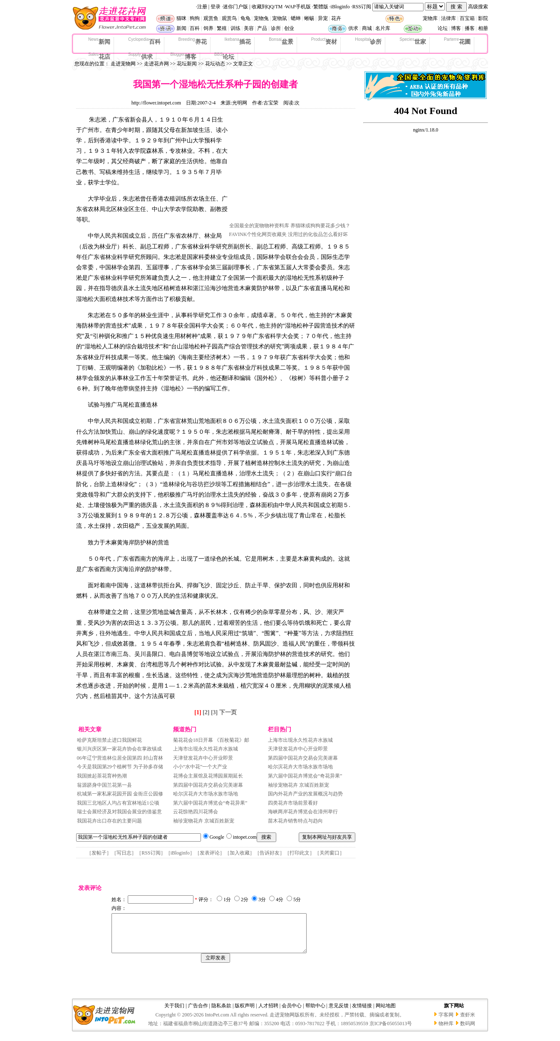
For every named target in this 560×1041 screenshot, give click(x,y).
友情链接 (362, 1013)
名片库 (382, 28)
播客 (470, 28)
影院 (483, 18)
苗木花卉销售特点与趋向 (295, 821)
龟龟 (245, 18)
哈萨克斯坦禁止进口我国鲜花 (109, 740)
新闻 (181, 28)
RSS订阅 (361, 7)
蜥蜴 (309, 18)
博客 (456, 28)
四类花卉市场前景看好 (293, 803)
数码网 (467, 1031)
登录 (216, 7)
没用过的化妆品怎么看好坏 (318, 234)
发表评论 (210, 853)
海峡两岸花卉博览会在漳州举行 (303, 812)
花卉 (336, 18)
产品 (262, 28)
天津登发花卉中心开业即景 (203, 758)
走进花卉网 (156, 64)
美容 (249, 28)
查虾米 (467, 1022)
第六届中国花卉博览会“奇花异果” (210, 803)
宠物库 (430, 18)
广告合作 (198, 1013)
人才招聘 (268, 1013)
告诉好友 (270, 853)
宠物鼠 (279, 18)
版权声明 (245, 1013)
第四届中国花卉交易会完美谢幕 (208, 785)
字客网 (446, 1022)
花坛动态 (215, 64)
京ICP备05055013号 (390, 1031)
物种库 (446, 1031)
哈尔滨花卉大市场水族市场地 (205, 794)
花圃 (457, 41)
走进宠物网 (123, 64)
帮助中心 (315, 1013)
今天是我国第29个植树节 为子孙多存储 (120, 767)
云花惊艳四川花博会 (195, 812)
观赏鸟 (229, 18)
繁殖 (222, 28)
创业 (289, 28)
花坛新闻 (187, 64)
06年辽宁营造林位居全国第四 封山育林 (120, 758)
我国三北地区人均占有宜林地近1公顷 (118, 803)
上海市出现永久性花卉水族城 (205, 749)
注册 (202, 7)
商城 (367, 28)
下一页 (228, 712)
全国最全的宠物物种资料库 (259, 226)
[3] (214, 712)
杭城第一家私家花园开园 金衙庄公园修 (120, 794)
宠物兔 (261, 18)
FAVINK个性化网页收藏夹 (258, 234)
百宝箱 (467, 18)
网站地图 (386, 1013)
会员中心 (292, 1013)
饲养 (208, 28)
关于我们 (174, 1013)
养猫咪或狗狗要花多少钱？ (320, 226)
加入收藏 (240, 853)
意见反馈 (339, 1013)
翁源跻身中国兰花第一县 (104, 785)
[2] (206, 712)
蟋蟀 (296, 18)
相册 (483, 28)
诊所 (276, 28)
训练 (235, 28)
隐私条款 (221, 1013)
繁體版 (320, 7)
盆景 (281, 41)
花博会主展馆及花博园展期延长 (208, 776)
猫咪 (181, 18)
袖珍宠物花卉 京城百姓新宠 (203, 821)
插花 (238, 41)
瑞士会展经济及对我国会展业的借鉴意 (119, 812)
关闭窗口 (329, 853)
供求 (353, 28)
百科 (195, 28)
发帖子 (99, 853)
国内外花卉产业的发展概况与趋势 (305, 794)
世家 (412, 41)
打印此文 (300, 853)
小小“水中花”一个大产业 (200, 767)
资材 (324, 41)
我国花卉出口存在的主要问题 (109, 821)
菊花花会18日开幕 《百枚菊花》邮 (211, 740)
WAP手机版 (297, 7)
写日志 (123, 853)
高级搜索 (478, 7)
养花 (192, 41)
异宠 (323, 18)
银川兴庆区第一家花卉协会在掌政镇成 (119, 749)
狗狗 (195, 18)
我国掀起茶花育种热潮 (102, 776)
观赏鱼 (210, 18)
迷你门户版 (235, 7)
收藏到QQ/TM (267, 7)
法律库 (448, 18)
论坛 (443, 28)
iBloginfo (340, 7)
